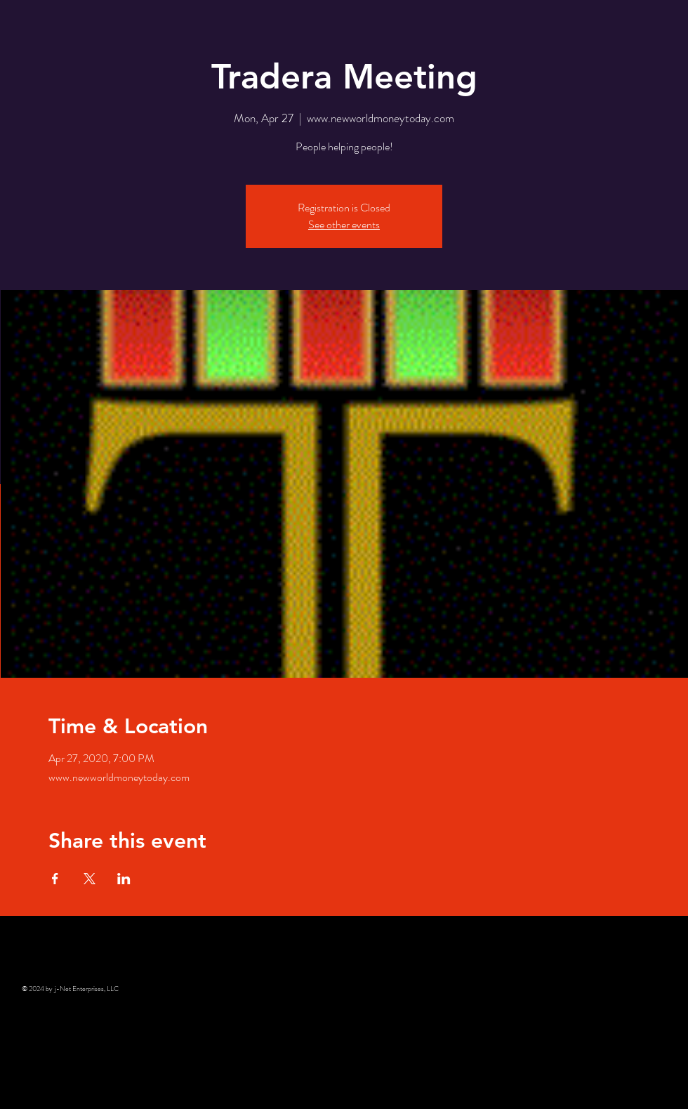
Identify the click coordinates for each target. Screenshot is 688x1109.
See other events (344, 224)
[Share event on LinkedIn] (124, 878)
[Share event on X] (89, 878)
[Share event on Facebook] (55, 878)
